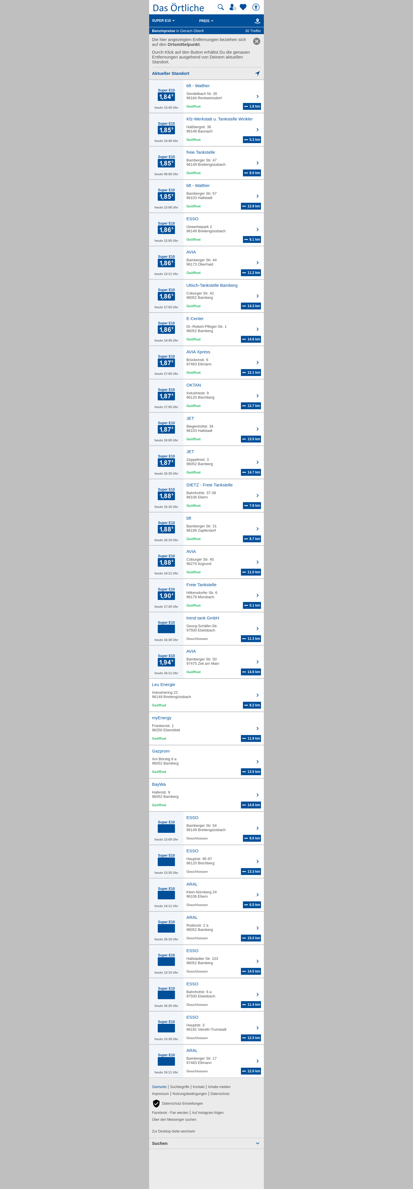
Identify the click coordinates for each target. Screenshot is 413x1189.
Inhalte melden (219, 1087)
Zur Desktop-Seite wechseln (173, 1131)
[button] (177, 1103)
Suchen (159, 1143)
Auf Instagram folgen (208, 1113)
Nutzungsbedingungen (190, 1094)
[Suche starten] (221, 7)
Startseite (159, 1087)
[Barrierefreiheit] (256, 7)
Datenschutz (220, 1094)
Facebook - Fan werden (170, 1113)
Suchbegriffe (179, 1087)
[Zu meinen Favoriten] (243, 7)
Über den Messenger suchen (174, 1120)
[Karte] (256, 21)
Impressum (160, 1094)
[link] (256, 41)
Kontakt (198, 1087)
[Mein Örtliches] (233, 7)
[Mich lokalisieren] (206, 73)
